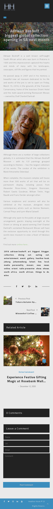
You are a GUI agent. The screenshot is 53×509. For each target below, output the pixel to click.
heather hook (42, 258)
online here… (23, 244)
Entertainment (26, 372)
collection (9, 254)
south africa (10, 271)
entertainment (11, 258)
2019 (6, 251)
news (46, 265)
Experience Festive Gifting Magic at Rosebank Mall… (26, 379)
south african (26, 271)
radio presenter (27, 268)
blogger (45, 251)
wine (6, 275)
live (40, 261)
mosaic (30, 265)
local (46, 261)
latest (32, 261)
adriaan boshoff (18, 251)
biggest (36, 251)
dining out (24, 254)
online (7, 268)
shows (46, 268)
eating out (42, 254)
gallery (30, 258)
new (39, 265)
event (23, 258)
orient (15, 268)
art (29, 251)
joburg (7, 261)
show (38, 268)
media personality (13, 265)
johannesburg (20, 261)
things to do (42, 271)
